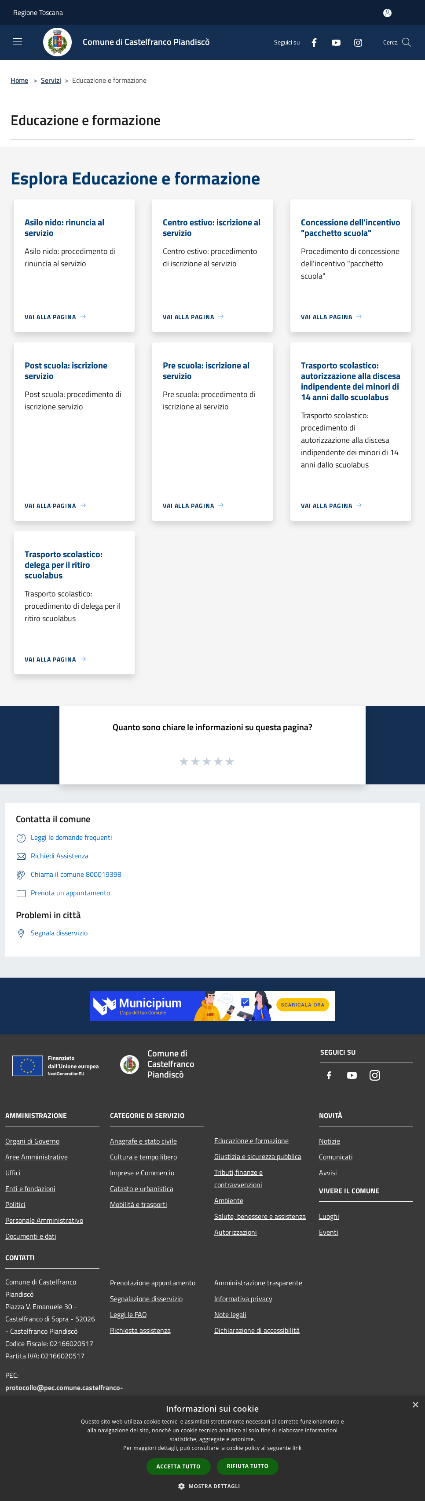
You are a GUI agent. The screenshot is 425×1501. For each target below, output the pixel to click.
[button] (212, 1486)
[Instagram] (354, 42)
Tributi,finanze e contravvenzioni (238, 1178)
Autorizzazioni (235, 1232)
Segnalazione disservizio (146, 1298)
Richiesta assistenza (140, 1330)
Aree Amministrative (36, 1157)
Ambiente (228, 1200)
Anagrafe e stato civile (143, 1141)
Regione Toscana (38, 12)
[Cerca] (406, 42)
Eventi (328, 1232)
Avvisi (328, 1172)
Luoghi (329, 1216)
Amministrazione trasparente (258, 1282)
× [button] (415, 1405)
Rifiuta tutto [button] (248, 1466)
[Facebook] (310, 42)
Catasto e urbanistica (141, 1188)
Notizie (329, 1141)
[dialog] (212, 1448)
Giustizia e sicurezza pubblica (257, 1156)
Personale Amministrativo (44, 1220)
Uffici (13, 1172)
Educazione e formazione (251, 1140)
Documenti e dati (30, 1236)
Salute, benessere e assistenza (260, 1216)
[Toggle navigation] (17, 41)
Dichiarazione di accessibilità (257, 1330)
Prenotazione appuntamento (152, 1282)
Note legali (230, 1314)
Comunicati (336, 1157)
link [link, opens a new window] (297, 1448)
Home (19, 80)
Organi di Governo (32, 1141)
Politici (15, 1204)
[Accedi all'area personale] (387, 13)
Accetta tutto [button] (179, 1466)
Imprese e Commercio (142, 1172)
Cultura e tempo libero (143, 1157)
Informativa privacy (243, 1298)
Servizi (51, 80)
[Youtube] (332, 42)
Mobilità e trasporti (138, 1204)
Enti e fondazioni (30, 1188)
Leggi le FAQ (128, 1314)
